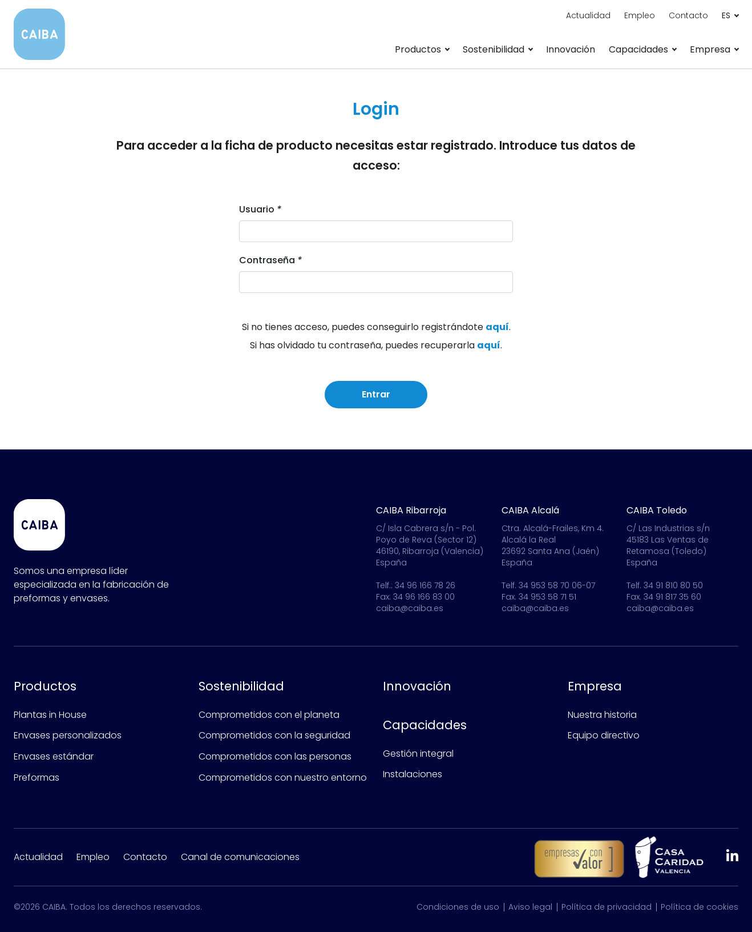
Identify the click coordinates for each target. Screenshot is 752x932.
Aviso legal (530, 907)
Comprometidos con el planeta (269, 714)
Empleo (639, 15)
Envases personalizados (68, 735)
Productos (45, 686)
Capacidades (425, 725)
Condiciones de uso (458, 907)
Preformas (36, 777)
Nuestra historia (602, 714)
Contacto (688, 15)
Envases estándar (54, 756)
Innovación (570, 49)
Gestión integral (418, 753)
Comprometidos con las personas (275, 756)
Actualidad (588, 15)
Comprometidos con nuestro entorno (283, 777)
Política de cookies (699, 907)
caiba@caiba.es (409, 608)
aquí (497, 328)
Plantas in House (50, 714)
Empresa (595, 686)
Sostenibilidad (241, 686)
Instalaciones (412, 774)
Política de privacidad (606, 907)
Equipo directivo (604, 735)
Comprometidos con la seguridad (274, 735)
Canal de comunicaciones (240, 856)
